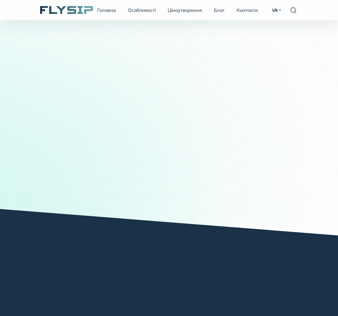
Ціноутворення (185, 10)
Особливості (142, 10)
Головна (106, 10)
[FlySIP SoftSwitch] (66, 10)
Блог (219, 10)
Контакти (247, 10)
